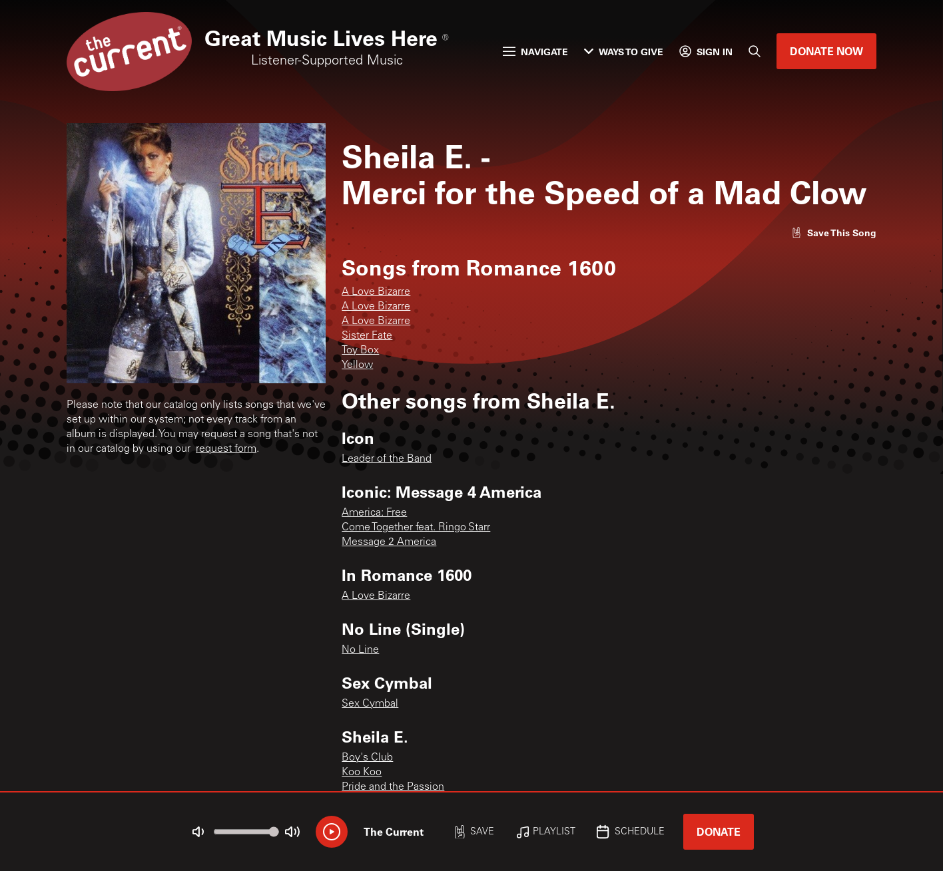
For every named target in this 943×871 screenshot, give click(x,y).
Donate (719, 831)
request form (226, 449)
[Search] (754, 51)
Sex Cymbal (370, 704)
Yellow (357, 365)
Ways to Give (623, 51)
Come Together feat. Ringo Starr (416, 527)
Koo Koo (362, 772)
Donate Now (826, 51)
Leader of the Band (387, 459)
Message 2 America (389, 542)
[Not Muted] (198, 831)
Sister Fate (367, 336)
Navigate (535, 51)
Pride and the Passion (393, 787)
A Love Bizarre (376, 292)
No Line (360, 650)
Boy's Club (367, 758)
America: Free (374, 513)
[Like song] (833, 232)
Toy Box (360, 350)
